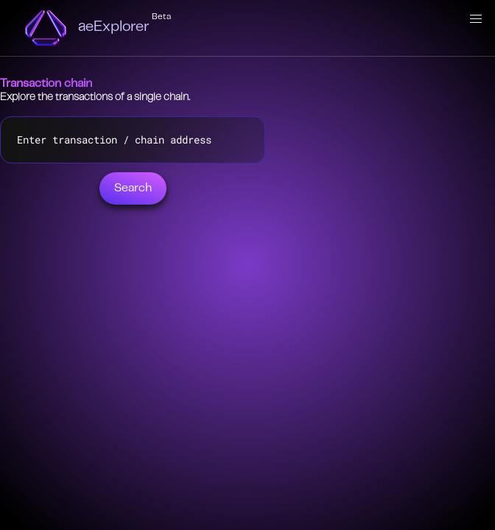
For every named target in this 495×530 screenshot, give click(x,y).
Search (133, 188)
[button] (476, 19)
